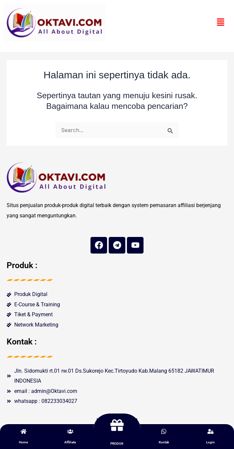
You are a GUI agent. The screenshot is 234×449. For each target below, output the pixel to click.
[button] (220, 22)
